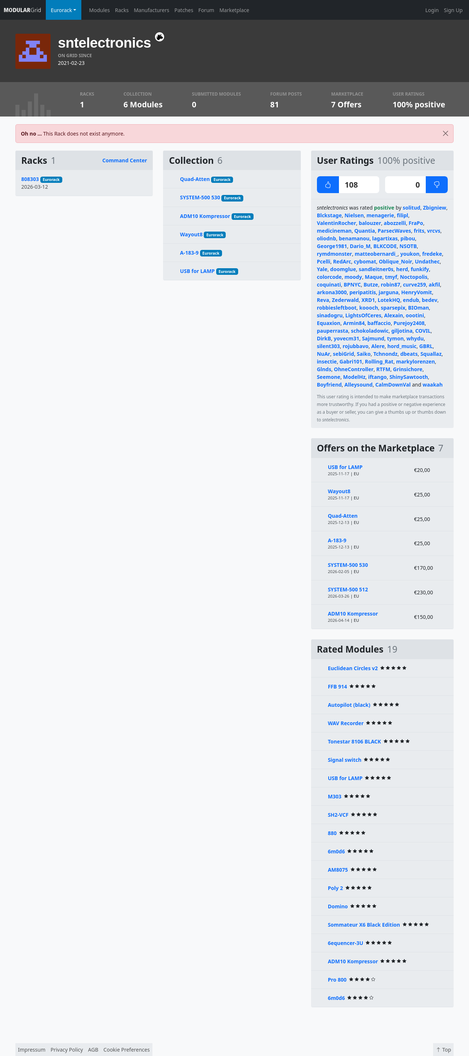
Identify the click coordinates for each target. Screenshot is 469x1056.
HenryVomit (416, 292)
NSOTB (408, 246)
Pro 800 (337, 979)
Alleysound (358, 384)
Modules (99, 10)
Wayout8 (191, 234)
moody (353, 276)
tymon (395, 338)
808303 (30, 179)
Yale (322, 269)
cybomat (365, 261)
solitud (411, 207)
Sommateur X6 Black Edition (364, 924)
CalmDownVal (392, 384)
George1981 (332, 246)
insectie (327, 361)
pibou (407, 238)
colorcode (329, 276)
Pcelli (323, 261)
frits (419, 230)
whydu (415, 338)
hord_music (402, 346)
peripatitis (363, 292)
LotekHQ (389, 299)
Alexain (393, 315)
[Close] (445, 134)
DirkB (324, 338)
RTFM (383, 369)
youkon (409, 253)
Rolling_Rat (379, 361)
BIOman (418, 307)
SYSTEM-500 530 (200, 197)
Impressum (31, 1049)
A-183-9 (189, 252)
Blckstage (329, 215)
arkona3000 (332, 292)
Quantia (364, 230)
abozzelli (395, 222)
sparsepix (393, 307)
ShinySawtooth (408, 376)
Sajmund (373, 338)
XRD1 (368, 299)
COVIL (423, 330)
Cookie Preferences (126, 1049)
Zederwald (345, 299)
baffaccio (379, 323)
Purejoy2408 (409, 323)
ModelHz (354, 376)
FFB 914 (337, 686)
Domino (338, 906)
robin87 (390, 284)
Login (432, 10)
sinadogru (330, 315)
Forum (206, 10)
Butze (370, 284)
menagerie (380, 215)
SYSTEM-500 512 (348, 589)
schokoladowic (370, 330)
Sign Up (453, 10)
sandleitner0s (376, 269)
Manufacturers (151, 10)
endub (411, 299)
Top (443, 1049)
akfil (434, 284)
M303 (334, 796)
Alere (378, 346)
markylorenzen (415, 361)
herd (402, 269)
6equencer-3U (345, 942)
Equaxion (328, 323)
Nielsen (354, 215)
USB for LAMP (197, 270)
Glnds (324, 369)
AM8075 (338, 869)
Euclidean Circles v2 (353, 668)
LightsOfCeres (363, 315)
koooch (368, 307)
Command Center (124, 160)
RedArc (342, 261)
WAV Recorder (346, 723)
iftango (377, 376)
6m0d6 (336, 851)
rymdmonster (334, 253)
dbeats (409, 353)
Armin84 (354, 323)
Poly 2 (335, 888)
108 (337, 184)
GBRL (425, 346)
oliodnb (326, 238)
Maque (374, 276)
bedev (429, 299)
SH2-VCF (338, 814)
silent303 (328, 346)
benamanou (354, 238)
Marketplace (234, 10)
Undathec (427, 261)
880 (332, 833)
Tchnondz (385, 353)
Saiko (364, 353)
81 (274, 104)
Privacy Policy (67, 1049)
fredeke (432, 253)
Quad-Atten (195, 179)
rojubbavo (356, 346)
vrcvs (433, 230)
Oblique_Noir (395, 261)
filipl (402, 215)
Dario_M (360, 246)
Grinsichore (407, 369)
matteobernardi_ (376, 253)
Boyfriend (329, 384)
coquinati (329, 284)
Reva (323, 299)
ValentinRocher (336, 222)
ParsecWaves (394, 230)
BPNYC (352, 284)
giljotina (402, 330)
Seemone (328, 376)
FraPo (416, 222)
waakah (432, 384)
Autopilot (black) (349, 704)
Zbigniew (434, 207)
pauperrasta (332, 330)
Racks (122, 10)
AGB (93, 1049)
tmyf (391, 276)
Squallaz (431, 353)
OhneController (353, 369)
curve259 (414, 284)
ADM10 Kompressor (205, 216)
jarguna (389, 292)
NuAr (323, 353)
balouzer (370, 222)
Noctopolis (413, 276)
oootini (415, 315)
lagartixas (385, 238)
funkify (420, 269)
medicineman (334, 230)
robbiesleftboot (337, 307)
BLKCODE (385, 246)
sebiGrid (343, 353)
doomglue (343, 269)
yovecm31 (346, 338)
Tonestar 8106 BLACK (354, 741)
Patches (183, 10)
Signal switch (345, 759)
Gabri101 (351, 361)
